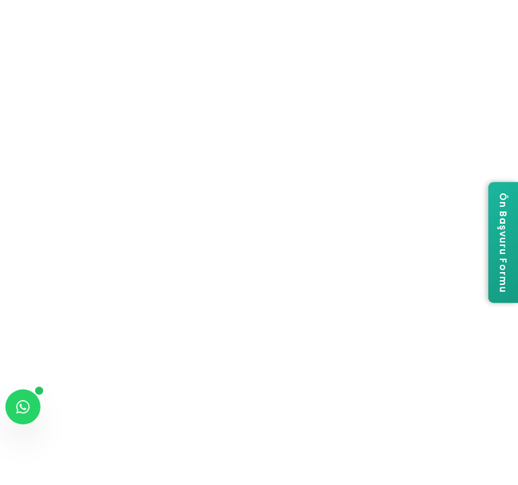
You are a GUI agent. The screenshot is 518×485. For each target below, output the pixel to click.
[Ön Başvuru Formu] (503, 243)
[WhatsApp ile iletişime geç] (22, 406)
